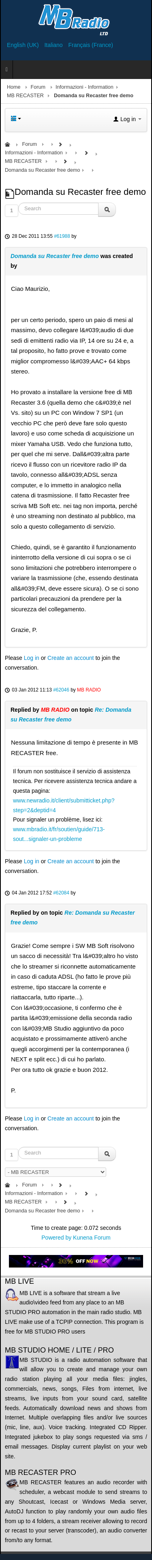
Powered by (56, 1237)
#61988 (62, 236)
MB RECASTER (25, 95)
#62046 (61, 690)
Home (14, 87)
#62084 (61, 893)
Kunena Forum (92, 1237)
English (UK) (23, 45)
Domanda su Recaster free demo (55, 256)
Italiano (54, 45)
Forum (38, 87)
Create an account (70, 658)
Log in (31, 658)
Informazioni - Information (84, 87)
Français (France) (91, 45)
